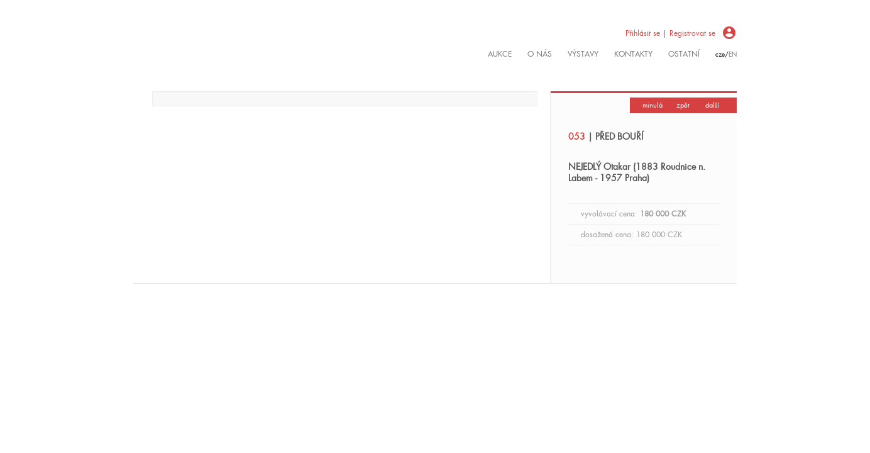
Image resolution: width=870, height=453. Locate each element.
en (733, 54)
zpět (683, 105)
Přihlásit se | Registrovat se (670, 33)
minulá (652, 105)
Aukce (500, 54)
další (712, 105)
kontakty (633, 54)
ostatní (684, 54)
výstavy (583, 54)
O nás (539, 54)
